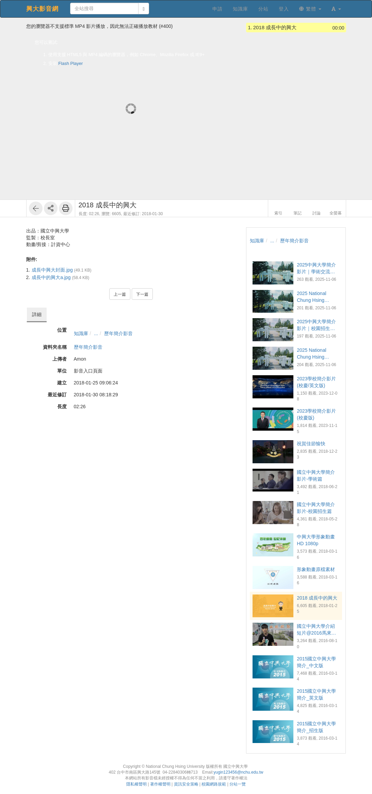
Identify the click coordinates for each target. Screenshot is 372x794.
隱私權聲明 (136, 784)
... (96, 333)
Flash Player (70, 63)
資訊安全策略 (186, 784)
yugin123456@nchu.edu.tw (238, 772)
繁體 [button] (310, 9)
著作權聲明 (160, 784)
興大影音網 (42, 8)
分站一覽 (237, 784)
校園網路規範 (213, 784)
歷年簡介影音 (118, 333)
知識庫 (81, 333)
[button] (336, 8)
